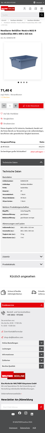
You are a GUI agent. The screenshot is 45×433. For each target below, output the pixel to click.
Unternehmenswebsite (11, 393)
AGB (34, 428)
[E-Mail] (19, 407)
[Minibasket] (35, 8)
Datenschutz (25, 428)
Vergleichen (7, 118)
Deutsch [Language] (38, 2)
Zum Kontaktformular (12, 331)
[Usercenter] (24, 8)
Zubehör (6, 256)
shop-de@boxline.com (12, 337)
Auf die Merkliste (9, 113)
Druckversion (8, 123)
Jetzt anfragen (36, 151)
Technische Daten (10, 162)
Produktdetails (9, 264)
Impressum (13, 428)
